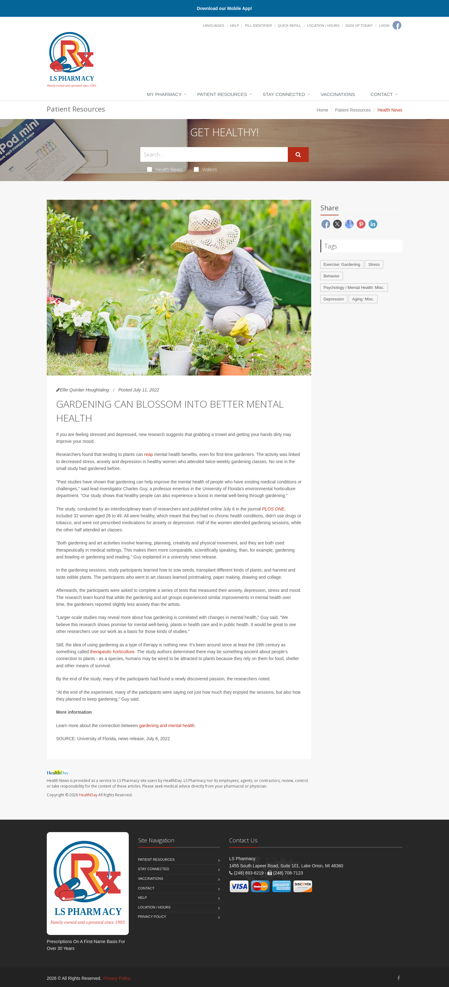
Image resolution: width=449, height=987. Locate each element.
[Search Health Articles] (214, 154)
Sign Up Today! (359, 25)
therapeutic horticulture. (113, 651)
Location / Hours (323, 25)
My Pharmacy (164, 94)
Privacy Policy (152, 916)
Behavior (332, 276)
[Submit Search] (298, 154)
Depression (334, 299)
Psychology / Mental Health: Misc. (354, 287)
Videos (205, 169)
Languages (213, 25)
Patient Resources (222, 94)
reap (148, 454)
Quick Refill (289, 25)
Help (234, 25)
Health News (164, 169)
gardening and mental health (166, 725)
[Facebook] (397, 25)
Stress (374, 264)
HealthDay (88, 795)
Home (322, 110)
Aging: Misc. (363, 299)
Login (384, 25)
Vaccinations (338, 94)
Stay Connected (284, 94)
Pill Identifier (258, 25)
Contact (382, 94)
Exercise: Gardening (342, 264)
